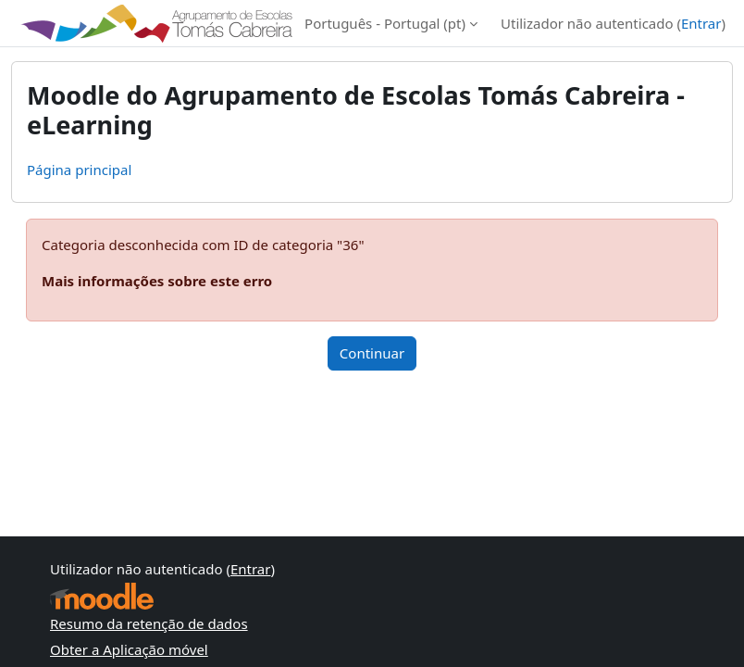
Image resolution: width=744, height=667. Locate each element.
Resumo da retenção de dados (149, 623)
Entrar (701, 23)
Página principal (79, 169)
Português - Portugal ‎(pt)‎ (384, 23)
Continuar (372, 353)
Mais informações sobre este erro (157, 280)
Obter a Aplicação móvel (129, 649)
